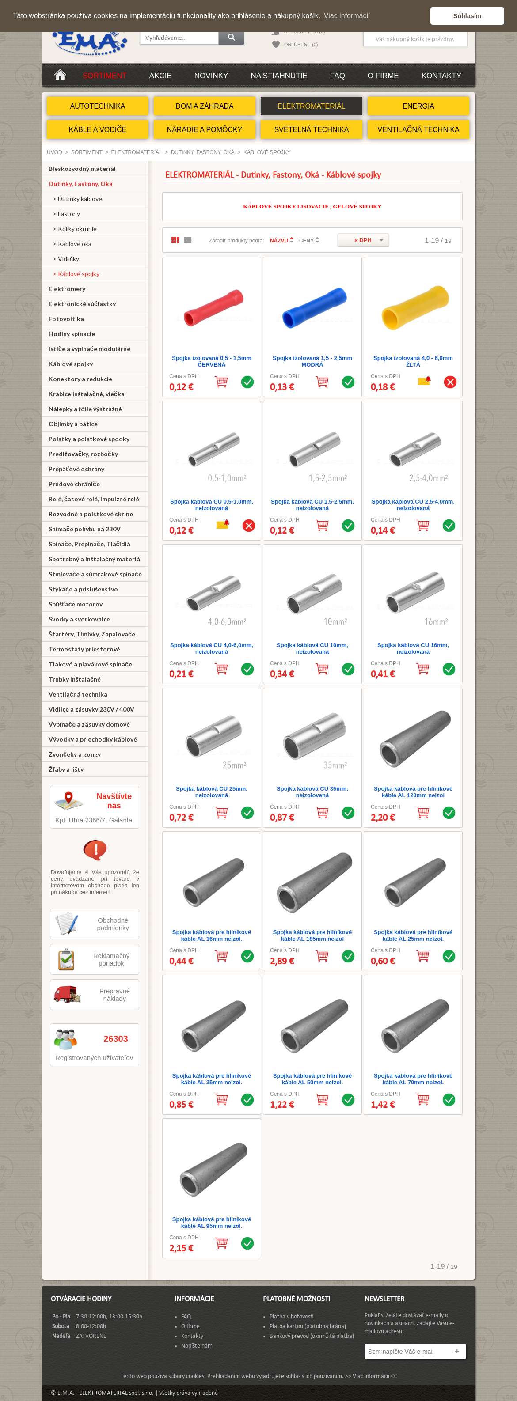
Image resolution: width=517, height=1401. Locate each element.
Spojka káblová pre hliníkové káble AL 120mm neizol (413, 792)
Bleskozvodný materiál (82, 168)
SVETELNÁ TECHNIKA (311, 129)
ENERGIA (418, 106)
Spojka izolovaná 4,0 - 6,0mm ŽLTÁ (413, 361)
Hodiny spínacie (72, 333)
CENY (306, 241)
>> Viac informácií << (371, 1376)
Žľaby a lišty (66, 769)
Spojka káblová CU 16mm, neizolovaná (413, 648)
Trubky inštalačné (75, 679)
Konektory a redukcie (80, 378)
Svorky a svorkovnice (79, 619)
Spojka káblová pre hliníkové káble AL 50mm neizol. (312, 1079)
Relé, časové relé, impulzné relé (94, 499)
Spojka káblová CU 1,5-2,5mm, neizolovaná (312, 504)
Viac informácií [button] (347, 15)
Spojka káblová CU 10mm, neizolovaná (312, 648)
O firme (383, 76)
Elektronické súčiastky (82, 303)
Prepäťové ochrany (76, 469)
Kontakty (441, 76)
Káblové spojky (267, 152)
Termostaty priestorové (84, 649)
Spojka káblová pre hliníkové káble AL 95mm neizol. (211, 1222)
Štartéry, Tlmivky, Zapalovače (92, 634)
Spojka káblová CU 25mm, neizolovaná (211, 792)
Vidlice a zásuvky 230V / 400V (91, 709)
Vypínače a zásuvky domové (89, 724)
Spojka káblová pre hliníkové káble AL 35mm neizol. (211, 1079)
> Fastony (64, 213)
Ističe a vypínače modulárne (89, 348)
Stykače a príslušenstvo (83, 589)
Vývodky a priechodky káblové (93, 739)
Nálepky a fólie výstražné (85, 409)
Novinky (211, 76)
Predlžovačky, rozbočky (83, 454)
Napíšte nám (197, 1346)
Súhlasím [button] (467, 15)
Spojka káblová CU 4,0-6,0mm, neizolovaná (211, 648)
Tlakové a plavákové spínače (90, 664)
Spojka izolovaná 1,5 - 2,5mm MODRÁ (312, 361)
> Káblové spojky (74, 273)
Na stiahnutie (279, 76)
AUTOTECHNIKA (97, 106)
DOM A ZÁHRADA (204, 106)
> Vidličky (64, 258)
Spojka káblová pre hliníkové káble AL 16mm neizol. (211, 935)
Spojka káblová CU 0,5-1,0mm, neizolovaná (211, 504)
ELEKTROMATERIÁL (312, 106)
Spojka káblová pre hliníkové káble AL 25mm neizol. (413, 935)
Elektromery (67, 288)
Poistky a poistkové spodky (89, 439)
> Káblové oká (70, 243)
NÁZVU (279, 241)
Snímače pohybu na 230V (85, 529)
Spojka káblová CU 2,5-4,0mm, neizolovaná (413, 504)
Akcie (160, 76)
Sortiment (105, 76)
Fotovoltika (66, 318)
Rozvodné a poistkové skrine (91, 514)
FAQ (337, 76)
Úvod (54, 152)
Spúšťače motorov (76, 604)
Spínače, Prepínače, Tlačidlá (89, 544)
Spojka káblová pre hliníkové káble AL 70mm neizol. (413, 1079)
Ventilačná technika (78, 694)
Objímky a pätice (73, 424)
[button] (421, 15)
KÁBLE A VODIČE (98, 129)
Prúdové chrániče (74, 484)
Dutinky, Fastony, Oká (203, 152)
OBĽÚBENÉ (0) (301, 44)
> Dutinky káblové (75, 198)
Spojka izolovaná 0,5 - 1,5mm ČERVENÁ (211, 361)
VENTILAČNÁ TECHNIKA (418, 129)
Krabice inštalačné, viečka (87, 394)
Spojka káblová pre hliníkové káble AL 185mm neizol (312, 935)
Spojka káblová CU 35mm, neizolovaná (312, 792)
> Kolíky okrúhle (73, 228)
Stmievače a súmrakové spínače (95, 574)
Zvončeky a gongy (75, 754)
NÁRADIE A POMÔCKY (205, 129)
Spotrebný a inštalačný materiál (95, 559)
